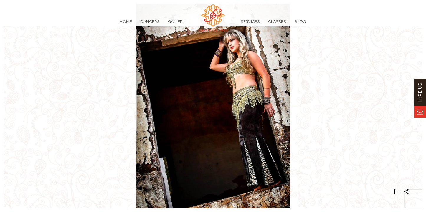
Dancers (150, 24)
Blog (300, 24)
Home (126, 24)
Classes (277, 24)
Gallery (176, 24)
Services (250, 24)
